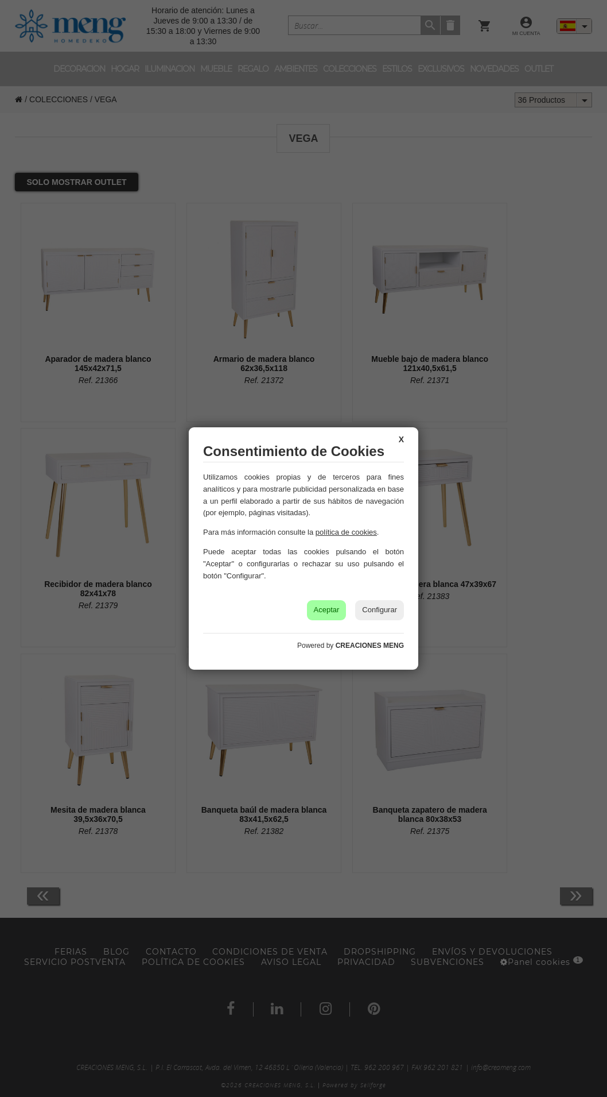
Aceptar (327, 609)
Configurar (379, 609)
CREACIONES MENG (370, 646)
